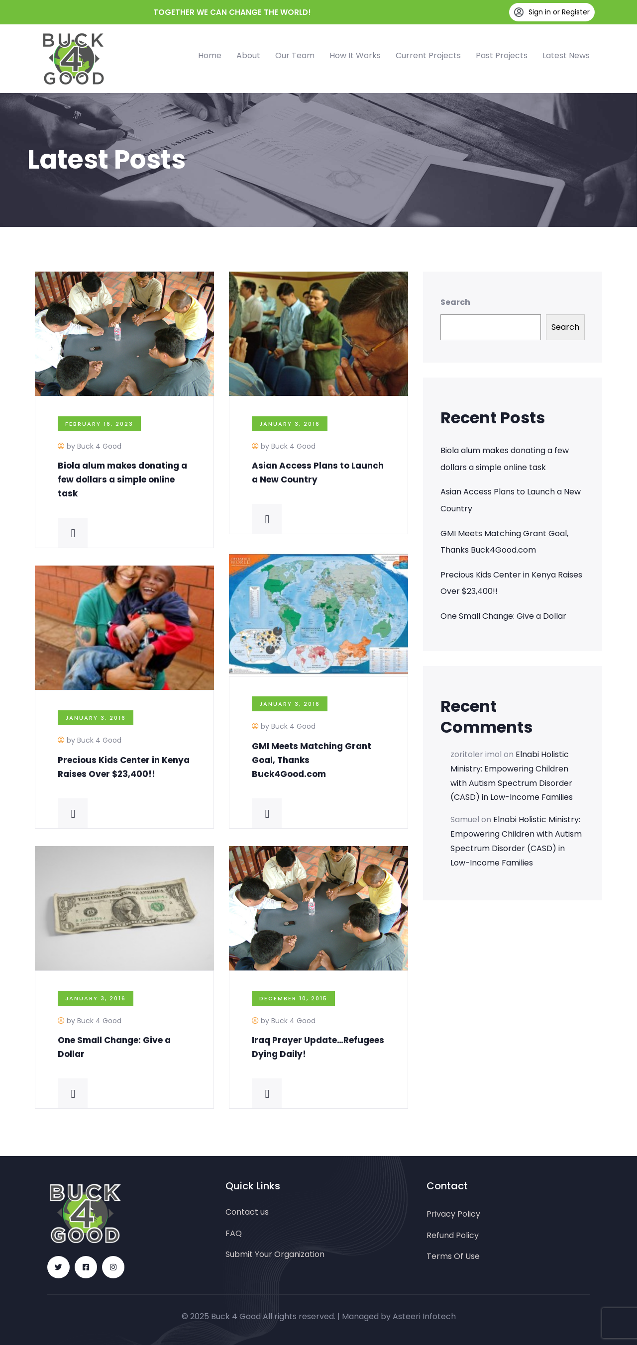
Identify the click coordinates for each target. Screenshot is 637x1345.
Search (455, 302)
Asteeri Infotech (424, 1316)
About (248, 55)
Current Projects (428, 55)
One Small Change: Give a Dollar (503, 616)
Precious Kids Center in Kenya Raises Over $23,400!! (511, 583)
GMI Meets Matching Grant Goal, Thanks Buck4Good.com (504, 542)
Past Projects (502, 55)
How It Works (355, 55)
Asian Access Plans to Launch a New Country (510, 500)
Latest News (566, 55)
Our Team (295, 55)
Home (209, 55)
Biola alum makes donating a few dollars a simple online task (122, 479)
